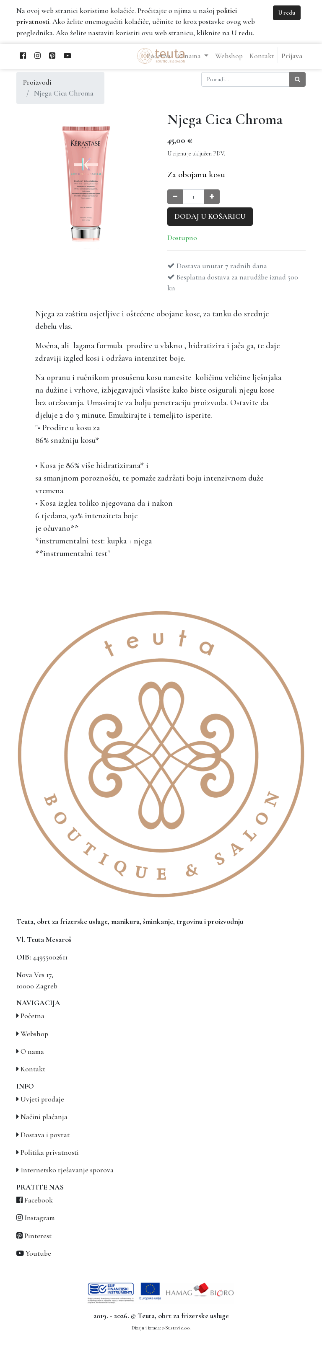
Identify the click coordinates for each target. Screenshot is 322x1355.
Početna (32, 1015)
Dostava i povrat (45, 1134)
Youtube (38, 1253)
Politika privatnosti (50, 1152)
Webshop (34, 1033)
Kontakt (33, 1069)
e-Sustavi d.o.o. (176, 1328)
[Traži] (297, 79)
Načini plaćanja (44, 1116)
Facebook (38, 1200)
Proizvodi (37, 82)
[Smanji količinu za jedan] (175, 196)
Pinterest (38, 1235)
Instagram (39, 1217)
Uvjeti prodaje (42, 1099)
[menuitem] (229, 56)
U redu (286, 12)
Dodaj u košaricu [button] (210, 216)
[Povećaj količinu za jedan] (212, 196)
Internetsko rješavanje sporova (67, 1170)
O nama (32, 1051)
